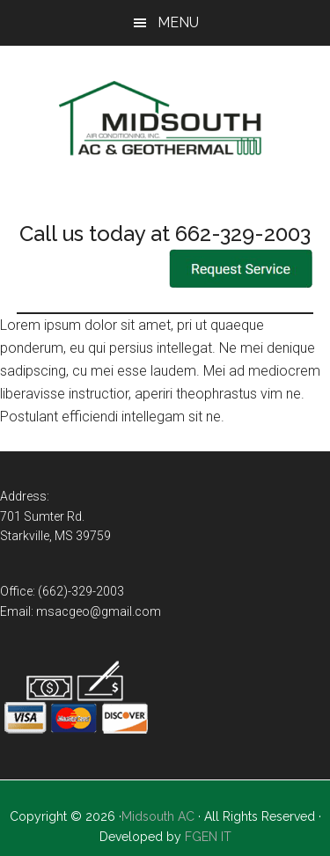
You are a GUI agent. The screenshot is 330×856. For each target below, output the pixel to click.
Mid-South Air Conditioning (165, 120)
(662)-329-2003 (81, 591)
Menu (178, 22)
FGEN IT (208, 837)
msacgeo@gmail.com (98, 611)
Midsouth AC (157, 816)
